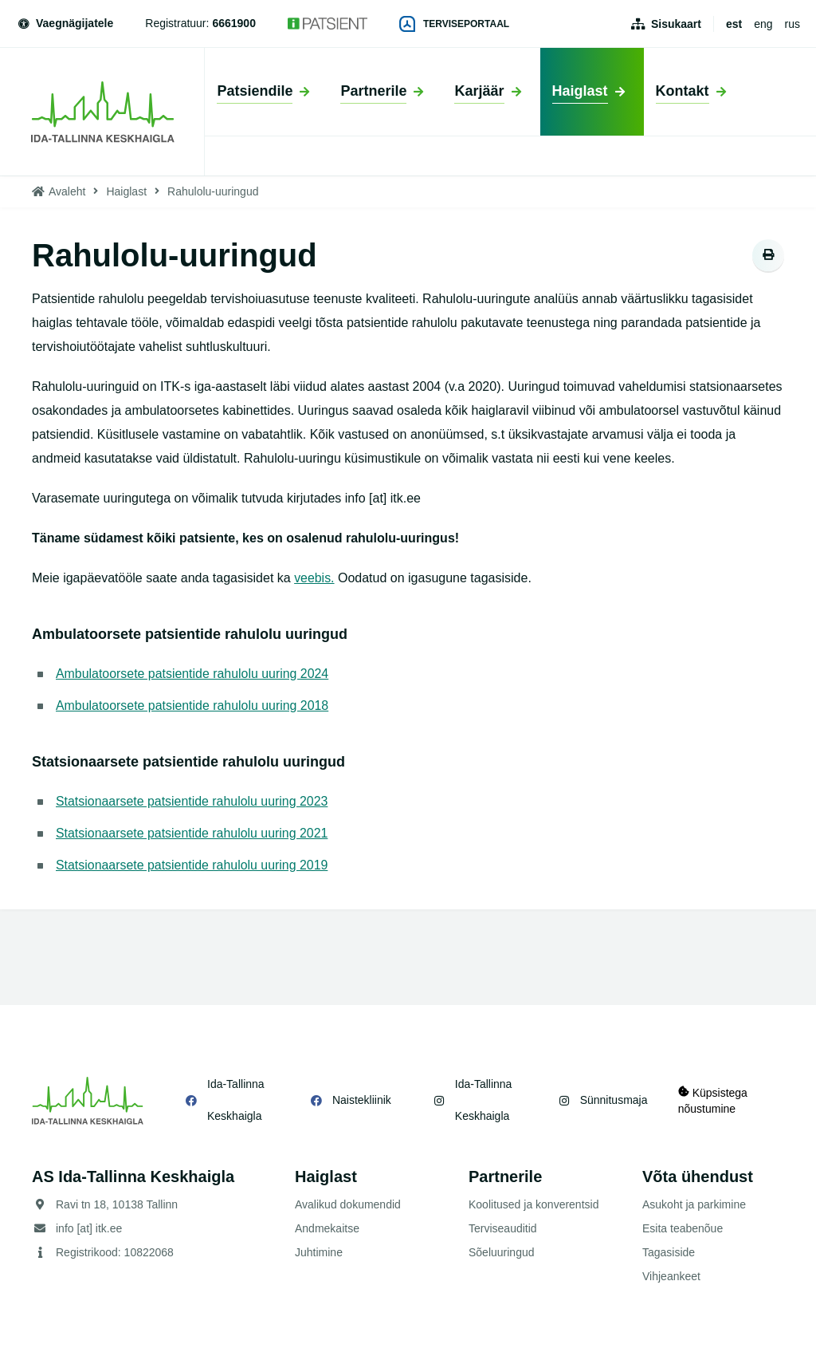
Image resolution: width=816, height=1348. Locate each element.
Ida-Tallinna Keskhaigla (236, 1100)
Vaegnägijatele (64, 23)
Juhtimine (319, 1252)
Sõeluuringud (502, 1252)
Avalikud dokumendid (348, 1204)
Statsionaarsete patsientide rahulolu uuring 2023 (192, 801)
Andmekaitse (327, 1228)
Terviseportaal (454, 24)
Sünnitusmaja (612, 1100)
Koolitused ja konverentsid (533, 1204)
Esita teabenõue (682, 1228)
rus (792, 24)
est (734, 24)
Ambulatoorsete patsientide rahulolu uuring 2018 (193, 705)
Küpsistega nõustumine (712, 1100)
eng (763, 24)
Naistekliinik (361, 1100)
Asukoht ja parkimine (694, 1204)
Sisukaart (676, 24)
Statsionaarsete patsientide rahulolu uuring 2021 (192, 833)
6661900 (234, 23)
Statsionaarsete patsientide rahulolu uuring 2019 (192, 865)
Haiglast (126, 191)
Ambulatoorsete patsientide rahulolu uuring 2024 (193, 673)
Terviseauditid (503, 1228)
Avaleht (67, 191)
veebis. (314, 578)
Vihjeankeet (671, 1276)
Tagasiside (668, 1252)
